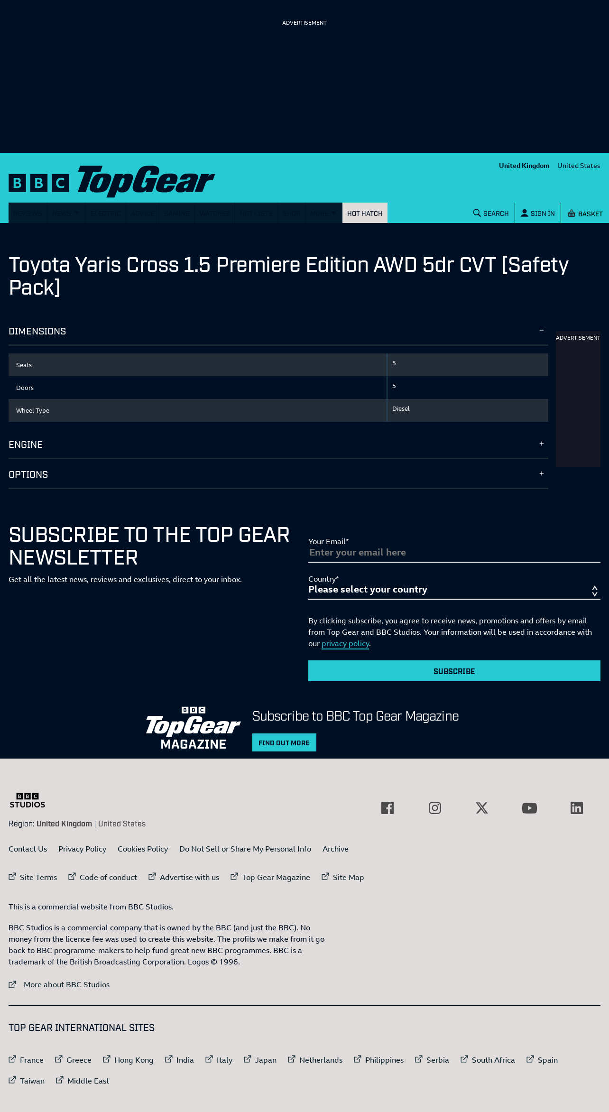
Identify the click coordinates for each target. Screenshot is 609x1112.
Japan (266, 1060)
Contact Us (28, 848)
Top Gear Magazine (276, 877)
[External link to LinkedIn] (577, 808)
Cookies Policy (143, 848)
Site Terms (38, 877)
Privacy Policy (82, 848)
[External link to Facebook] (387, 808)
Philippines (384, 1060)
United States (578, 165)
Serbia (437, 1060)
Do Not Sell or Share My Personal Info (245, 848)
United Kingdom (524, 165)
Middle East (88, 1080)
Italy (224, 1060)
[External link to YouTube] (529, 808)
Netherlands (320, 1060)
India (185, 1060)
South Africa (493, 1060)
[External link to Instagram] (435, 808)
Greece (79, 1060)
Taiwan (32, 1080)
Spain (548, 1060)
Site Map (348, 877)
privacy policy (345, 643)
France (32, 1060)
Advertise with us (189, 877)
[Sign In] (538, 213)
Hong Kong (134, 1060)
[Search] (491, 213)
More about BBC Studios (59, 984)
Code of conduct (108, 877)
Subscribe (454, 671)
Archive (336, 848)
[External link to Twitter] (482, 808)
